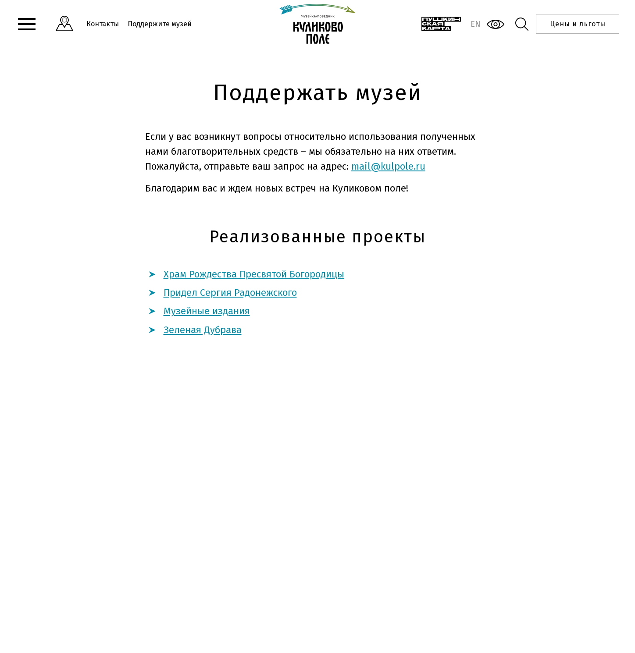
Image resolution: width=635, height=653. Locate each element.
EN (476, 24)
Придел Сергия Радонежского (230, 292)
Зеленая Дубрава (203, 330)
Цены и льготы (578, 24)
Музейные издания (207, 311)
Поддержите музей (160, 24)
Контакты (102, 24)
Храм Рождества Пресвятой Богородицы (254, 274)
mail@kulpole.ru (388, 166)
